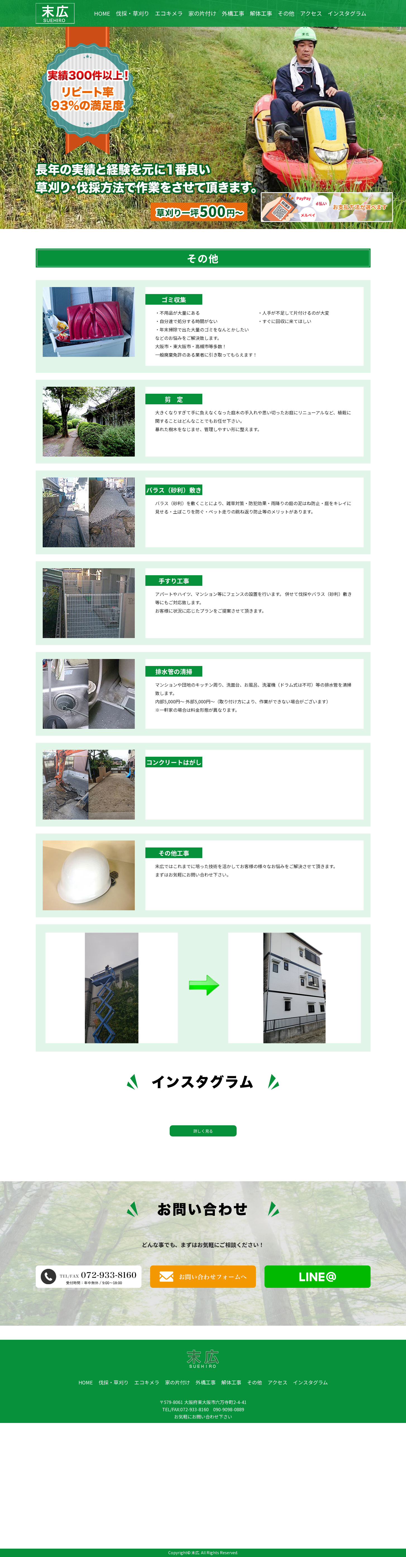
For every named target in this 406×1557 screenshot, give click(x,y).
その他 (286, 13)
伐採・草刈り (132, 13)
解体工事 (261, 13)
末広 (195, 1552)
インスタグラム (347, 13)
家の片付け (202, 13)
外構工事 (233, 13)
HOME (102, 13)
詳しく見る (203, 1131)
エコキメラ (169, 13)
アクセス (311, 13)
